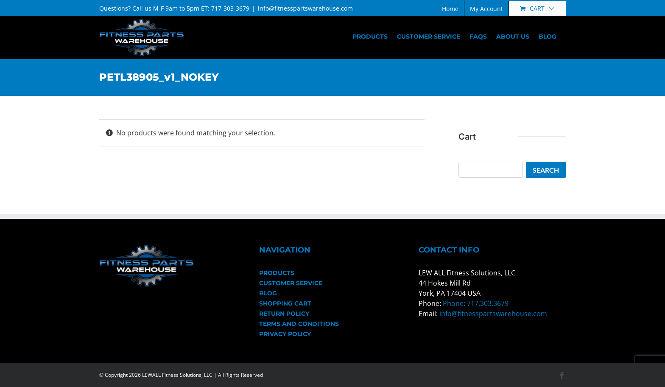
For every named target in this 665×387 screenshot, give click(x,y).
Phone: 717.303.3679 (476, 303)
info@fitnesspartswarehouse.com (305, 8)
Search (546, 170)
